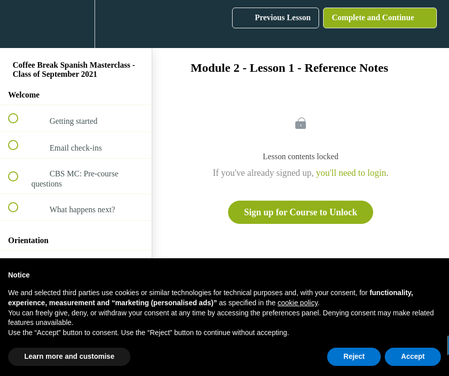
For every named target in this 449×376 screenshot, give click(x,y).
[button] (18, 24)
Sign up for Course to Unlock (300, 212)
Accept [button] (413, 356)
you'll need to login (351, 173)
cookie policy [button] (298, 303)
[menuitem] (76, 24)
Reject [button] (354, 356)
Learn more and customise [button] (69, 356)
